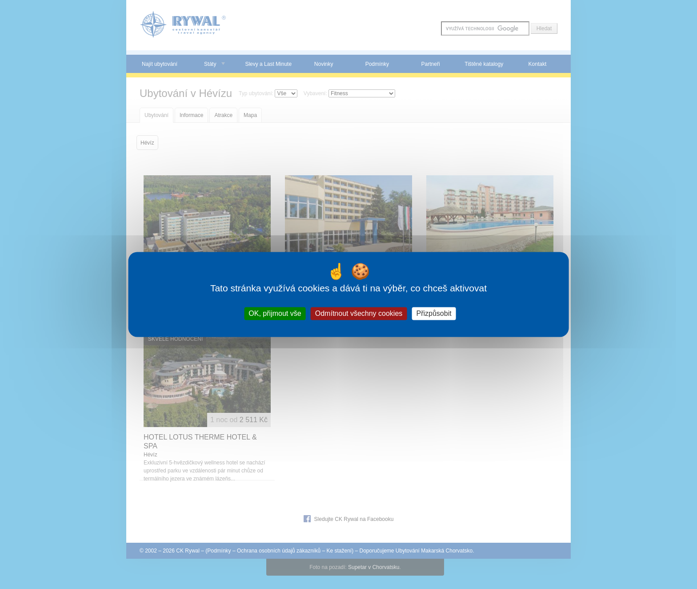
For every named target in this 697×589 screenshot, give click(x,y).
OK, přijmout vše (274, 313)
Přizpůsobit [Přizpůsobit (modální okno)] (433, 313)
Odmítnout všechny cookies (359, 313)
